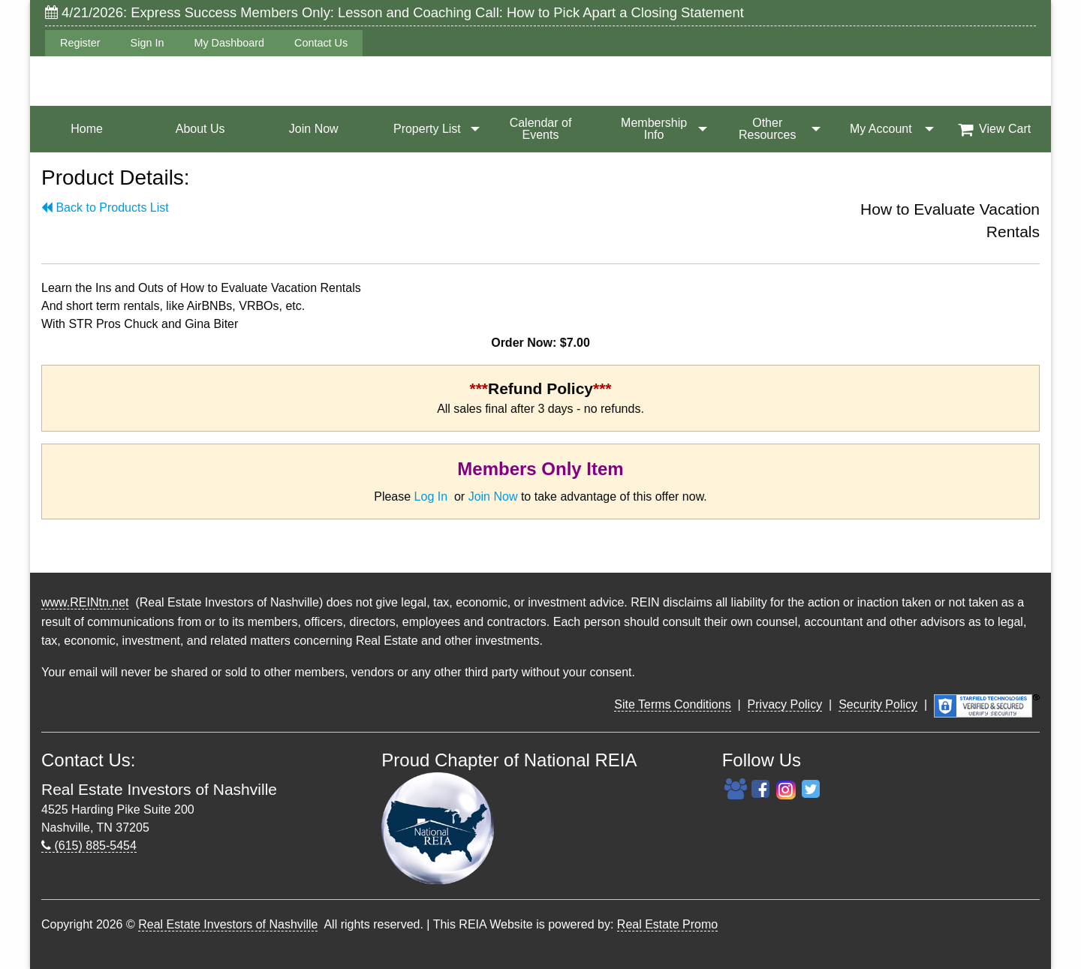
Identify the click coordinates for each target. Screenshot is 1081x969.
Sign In (147, 43)
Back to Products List (105, 207)
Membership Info (654, 128)
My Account (881, 128)
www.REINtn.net (84, 602)
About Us (200, 128)
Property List (427, 128)
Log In (430, 496)
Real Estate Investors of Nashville (228, 924)
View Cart (994, 129)
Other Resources (767, 128)
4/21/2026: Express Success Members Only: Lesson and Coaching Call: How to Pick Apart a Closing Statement (394, 12)
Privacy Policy (785, 704)
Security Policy (878, 704)
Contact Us (321, 43)
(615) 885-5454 (89, 845)
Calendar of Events (541, 128)
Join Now (314, 128)
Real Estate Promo (667, 924)
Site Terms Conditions (672, 704)
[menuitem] (86, 129)
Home (87, 128)
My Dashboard (229, 43)
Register (80, 43)
